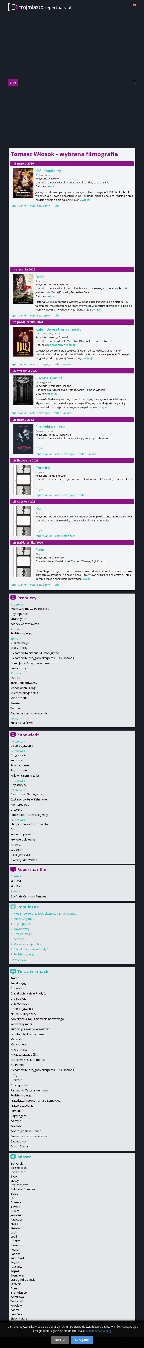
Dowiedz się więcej (98, 1331)
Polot (40, 549)
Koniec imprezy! (20, 834)
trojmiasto (45, 7)
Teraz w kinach (32, 971)
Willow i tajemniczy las (25, 775)
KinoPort (16, 886)
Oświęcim (16, 1245)
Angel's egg (18, 983)
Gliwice (14, 1211)
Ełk (12, 1198)
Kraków (15, 1228)
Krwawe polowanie (22, 839)
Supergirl (16, 849)
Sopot (14, 1271)
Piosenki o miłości (50, 426)
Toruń (14, 1288)
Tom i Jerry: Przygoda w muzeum (32, 663)
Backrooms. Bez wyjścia (26, 794)
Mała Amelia (18, 1044)
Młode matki (18, 698)
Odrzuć (60, 1340)
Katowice (16, 1219)
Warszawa (17, 1297)
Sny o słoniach (19, 770)
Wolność (20, 959)
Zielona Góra (18, 1318)
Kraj (39, 508)
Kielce (14, 1224)
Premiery (26, 598)
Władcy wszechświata (24, 624)
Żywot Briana (19, 1146)
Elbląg (14, 1193)
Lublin (14, 1232)
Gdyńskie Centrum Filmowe (28, 896)
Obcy (13, 1075)
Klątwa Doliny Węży (23, 1014)
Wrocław (16, 1305)
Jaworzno (16, 1215)
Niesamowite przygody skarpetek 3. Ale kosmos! (42, 658)
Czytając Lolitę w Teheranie (28, 799)
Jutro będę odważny (23, 683)
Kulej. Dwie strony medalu (58, 329)
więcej (86, 200)
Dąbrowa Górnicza (22, 1189)
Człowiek (16, 988)
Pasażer (15, 703)
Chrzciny (42, 467)
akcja (50, 186)
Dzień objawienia (21, 745)
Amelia (14, 978)
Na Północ (17, 1065)
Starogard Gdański (22, 1279)
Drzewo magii (19, 643)
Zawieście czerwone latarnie (28, 713)
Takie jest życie (20, 855)
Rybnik (14, 1262)
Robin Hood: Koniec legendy (29, 815)
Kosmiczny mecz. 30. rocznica (29, 608)
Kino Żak (16, 881)
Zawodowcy (18, 668)
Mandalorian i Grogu (23, 688)
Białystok (16, 1163)
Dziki (39, 276)
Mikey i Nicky (18, 648)
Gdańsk (15, 1202)
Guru (13, 829)
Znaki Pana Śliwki (21, 723)
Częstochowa (19, 1185)
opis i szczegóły (40, 205)
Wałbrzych (17, 1301)
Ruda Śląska (18, 1258)
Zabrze (15, 1310)
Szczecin (15, 1284)
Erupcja (15, 678)
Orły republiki (19, 614)
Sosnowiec (17, 1275)
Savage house (19, 765)
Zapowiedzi (29, 735)
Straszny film (18, 619)
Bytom (14, 1176)
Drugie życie (18, 755)
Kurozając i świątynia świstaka (30, 1029)
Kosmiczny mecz (24, 919)
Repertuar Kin (31, 869)
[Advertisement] (72, 116)
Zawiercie (16, 1314)
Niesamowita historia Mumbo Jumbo (34, 653)
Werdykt (15, 708)
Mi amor (15, 844)
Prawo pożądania (21, 1105)
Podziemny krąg (21, 633)
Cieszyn (15, 1180)
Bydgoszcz (17, 1172)
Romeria (15, 1111)
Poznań (15, 1249)
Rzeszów (16, 1267)
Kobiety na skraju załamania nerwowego (37, 1019)
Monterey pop (19, 804)
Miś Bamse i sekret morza (27, 1060)
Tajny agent (18, 1116)
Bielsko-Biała (18, 1168)
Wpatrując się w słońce (25, 1131)
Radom (15, 1254)
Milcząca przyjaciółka (24, 693)
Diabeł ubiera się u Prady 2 (31, 949)
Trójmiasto (18, 1292)
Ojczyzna (16, 809)
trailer (56, 205)
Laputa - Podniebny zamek (28, 1034)
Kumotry (16, 760)
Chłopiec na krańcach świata (29, 824)
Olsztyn (15, 1241)
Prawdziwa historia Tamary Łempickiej (35, 1100)
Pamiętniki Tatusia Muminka (29, 1090)
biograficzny (55, 345)
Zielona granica (48, 378)
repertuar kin (18, 205)
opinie (67, 364)
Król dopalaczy (48, 170)
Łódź (13, 1236)
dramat (70, 345)
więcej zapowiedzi (25, 860)
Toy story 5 (18, 785)
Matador (16, 1039)
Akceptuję (82, 1340)
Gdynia (15, 1206)
